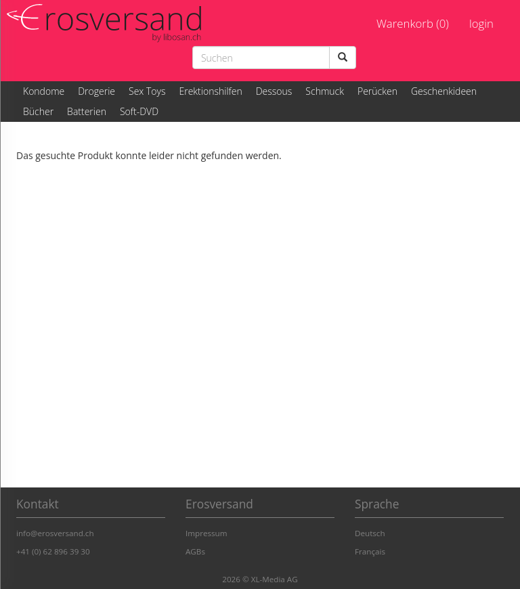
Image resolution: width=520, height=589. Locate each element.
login (481, 23)
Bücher (38, 111)
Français (370, 551)
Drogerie (96, 91)
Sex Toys (147, 91)
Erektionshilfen (210, 91)
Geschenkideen (444, 91)
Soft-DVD (139, 111)
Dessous (274, 91)
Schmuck (324, 91)
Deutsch (370, 533)
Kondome (43, 91)
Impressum (207, 533)
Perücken (377, 91)
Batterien (86, 111)
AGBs (195, 551)
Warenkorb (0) (412, 23)
